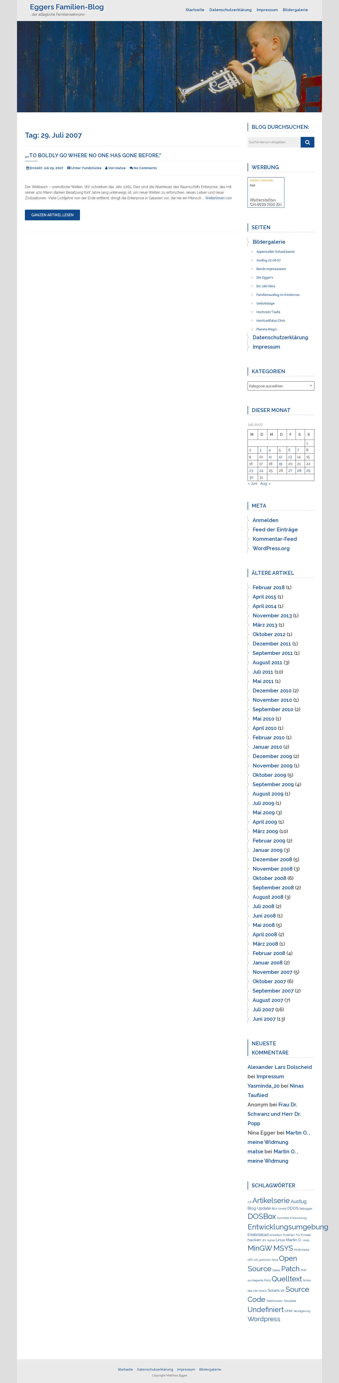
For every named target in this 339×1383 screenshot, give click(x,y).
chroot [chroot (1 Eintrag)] (282, 1208)
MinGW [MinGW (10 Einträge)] (260, 1248)
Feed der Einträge (275, 530)
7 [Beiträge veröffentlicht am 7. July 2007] (298, 450)
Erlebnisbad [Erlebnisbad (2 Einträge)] (258, 1234)
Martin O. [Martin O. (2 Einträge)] (294, 1240)
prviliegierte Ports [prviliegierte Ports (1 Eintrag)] (259, 1280)
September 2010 (273, 709)
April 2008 (265, 934)
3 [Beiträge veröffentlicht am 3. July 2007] (260, 450)
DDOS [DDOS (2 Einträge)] (292, 1208)
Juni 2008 (264, 916)
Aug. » (265, 483)
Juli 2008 (263, 906)
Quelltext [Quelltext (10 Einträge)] (287, 1278)
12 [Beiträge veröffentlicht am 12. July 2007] (280, 457)
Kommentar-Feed (275, 539)
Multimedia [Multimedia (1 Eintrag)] (301, 1249)
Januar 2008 (268, 963)
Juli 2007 (263, 1010)
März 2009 (265, 831)
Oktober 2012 (269, 634)
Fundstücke (92, 168)
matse (255, 1151)
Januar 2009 (268, 850)
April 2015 (264, 597)
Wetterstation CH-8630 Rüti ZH (265, 201)
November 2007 (272, 972)
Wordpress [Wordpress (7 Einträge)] (264, 1319)
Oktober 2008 (269, 878)
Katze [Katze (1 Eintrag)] (271, 1240)
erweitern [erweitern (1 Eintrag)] (276, 1234)
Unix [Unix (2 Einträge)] (289, 1310)
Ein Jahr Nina (265, 284)
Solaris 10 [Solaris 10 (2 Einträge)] (276, 1290)
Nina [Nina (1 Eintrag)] (275, 1259)
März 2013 (265, 625)
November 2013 (272, 616)
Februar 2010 (269, 737)
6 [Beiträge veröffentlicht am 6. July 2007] (289, 450)
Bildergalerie (295, 10)
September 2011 (273, 653)
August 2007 (268, 1000)
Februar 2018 (269, 587)
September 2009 (273, 784)
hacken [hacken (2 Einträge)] (254, 1240)
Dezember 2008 (272, 859)
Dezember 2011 (272, 644)
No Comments (145, 168)
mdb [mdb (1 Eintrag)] (306, 1240)
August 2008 (268, 897)
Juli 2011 (263, 672)
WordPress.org (271, 548)
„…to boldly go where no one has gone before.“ (93, 155)
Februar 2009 (269, 841)
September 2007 (273, 991)
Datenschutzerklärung (230, 10)
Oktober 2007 (269, 981)
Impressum (267, 10)
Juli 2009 (263, 803)
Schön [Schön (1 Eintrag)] (307, 1280)
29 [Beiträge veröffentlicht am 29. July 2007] (308, 471)
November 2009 (273, 766)
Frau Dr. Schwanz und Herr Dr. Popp (274, 1114)
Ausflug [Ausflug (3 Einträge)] (298, 1201)
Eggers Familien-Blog (67, 7)
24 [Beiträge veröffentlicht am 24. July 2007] (261, 471)
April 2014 (265, 606)
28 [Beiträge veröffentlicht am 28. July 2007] (299, 471)
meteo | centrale (260, 180)
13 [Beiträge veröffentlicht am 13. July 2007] (290, 457)
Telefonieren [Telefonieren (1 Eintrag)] (274, 1300)
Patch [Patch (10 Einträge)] (290, 1268)
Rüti (252, 185)
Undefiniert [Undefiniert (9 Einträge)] (266, 1309)
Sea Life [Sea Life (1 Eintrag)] (253, 1290)
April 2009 (265, 822)
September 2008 (273, 888)
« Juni (252, 483)
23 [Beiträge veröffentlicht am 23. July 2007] (251, 471)
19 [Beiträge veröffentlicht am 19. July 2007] (280, 464)
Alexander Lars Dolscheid (280, 1067)
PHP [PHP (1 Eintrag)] (303, 1270)
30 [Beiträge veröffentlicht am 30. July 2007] (251, 477)
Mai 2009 (264, 813)
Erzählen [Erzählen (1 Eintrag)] (289, 1234)
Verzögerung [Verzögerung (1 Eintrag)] (302, 1311)
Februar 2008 (269, 953)
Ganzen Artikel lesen (52, 215)
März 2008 (265, 944)
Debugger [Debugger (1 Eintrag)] (305, 1208)
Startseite (195, 10)
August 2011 (267, 662)
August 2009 (268, 794)
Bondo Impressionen (271, 267)
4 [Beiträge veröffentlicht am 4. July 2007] (270, 450)
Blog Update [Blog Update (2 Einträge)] (259, 1208)
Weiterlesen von (218, 198)
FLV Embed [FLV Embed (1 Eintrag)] (303, 1234)
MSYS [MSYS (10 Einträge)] (283, 1248)
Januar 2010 (267, 747)
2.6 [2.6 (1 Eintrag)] (249, 1202)
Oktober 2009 (269, 775)
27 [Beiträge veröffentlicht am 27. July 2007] (290, 471)
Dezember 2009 (272, 756)
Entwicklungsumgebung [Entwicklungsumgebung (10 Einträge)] (288, 1227)
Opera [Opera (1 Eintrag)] (276, 1270)
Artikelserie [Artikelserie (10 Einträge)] (271, 1200)
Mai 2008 (264, 925)
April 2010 (265, 728)
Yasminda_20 (264, 1086)
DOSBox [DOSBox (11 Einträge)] (262, 1216)
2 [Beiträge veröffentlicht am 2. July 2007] (250, 450)
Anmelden (266, 520)
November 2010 (272, 700)
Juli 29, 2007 (53, 168)
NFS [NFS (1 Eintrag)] (250, 1259)
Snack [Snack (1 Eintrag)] (263, 1290)
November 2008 (273, 869)
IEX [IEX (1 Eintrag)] (264, 1240)
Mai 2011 (263, 681)
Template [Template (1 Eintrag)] (290, 1300)
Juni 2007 (264, 1019)
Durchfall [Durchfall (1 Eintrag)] (283, 1217)
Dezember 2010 (272, 691)
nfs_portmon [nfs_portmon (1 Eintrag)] (262, 1259)
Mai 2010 (263, 719)
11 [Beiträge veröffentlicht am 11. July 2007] (270, 457)
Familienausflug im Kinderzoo (277, 293)
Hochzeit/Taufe (268, 310)
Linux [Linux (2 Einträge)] (280, 1240)
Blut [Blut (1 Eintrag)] (274, 1208)
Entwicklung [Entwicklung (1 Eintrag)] (298, 1217)
